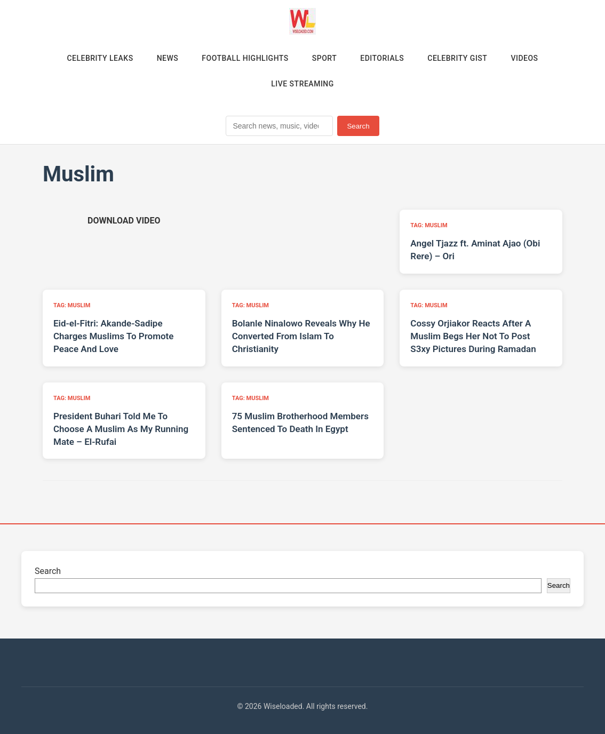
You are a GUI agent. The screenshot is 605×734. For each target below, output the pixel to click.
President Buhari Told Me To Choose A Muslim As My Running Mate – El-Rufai (120, 429)
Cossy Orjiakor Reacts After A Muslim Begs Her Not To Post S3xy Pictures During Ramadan (473, 336)
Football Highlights (245, 58)
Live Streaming (302, 83)
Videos (524, 58)
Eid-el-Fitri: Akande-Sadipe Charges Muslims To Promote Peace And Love (113, 336)
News (168, 58)
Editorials (382, 58)
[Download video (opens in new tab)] (123, 221)
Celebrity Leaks (100, 58)
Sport (324, 58)
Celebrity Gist (457, 58)
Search (358, 126)
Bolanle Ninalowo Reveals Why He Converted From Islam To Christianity (301, 336)
